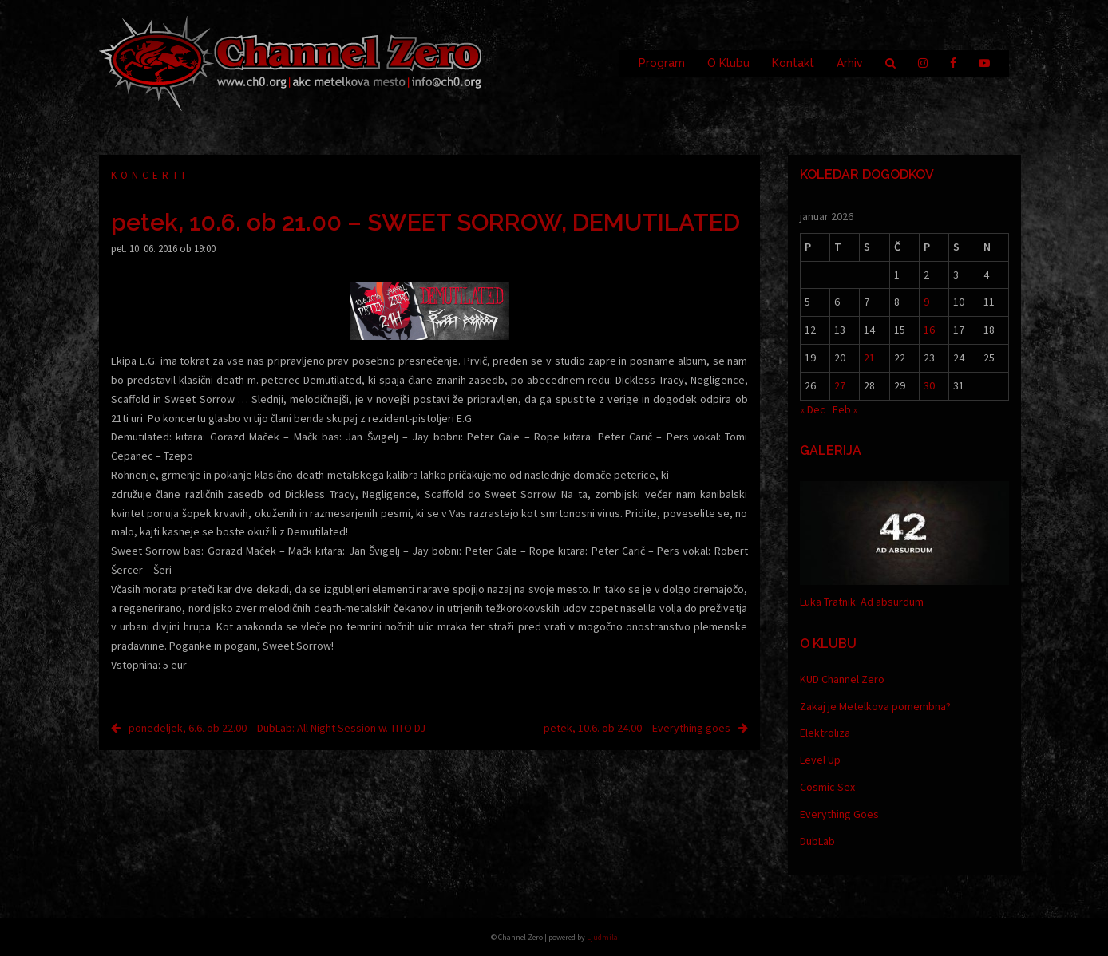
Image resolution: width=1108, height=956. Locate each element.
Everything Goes (839, 814)
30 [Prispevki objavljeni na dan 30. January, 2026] (929, 385)
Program (662, 63)
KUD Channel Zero (842, 679)
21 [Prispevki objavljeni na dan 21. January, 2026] (869, 357)
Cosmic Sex (827, 787)
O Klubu (728, 63)
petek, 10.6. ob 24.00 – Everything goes (637, 728)
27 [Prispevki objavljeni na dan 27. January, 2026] (839, 385)
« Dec (812, 409)
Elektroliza (825, 732)
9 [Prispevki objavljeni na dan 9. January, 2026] (926, 301)
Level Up (820, 760)
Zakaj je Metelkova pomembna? (875, 706)
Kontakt (793, 63)
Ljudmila (602, 937)
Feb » (845, 409)
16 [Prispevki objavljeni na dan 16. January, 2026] (929, 329)
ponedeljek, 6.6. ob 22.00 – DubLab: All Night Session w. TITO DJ (277, 728)
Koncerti (149, 175)
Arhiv (850, 63)
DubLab (817, 841)
